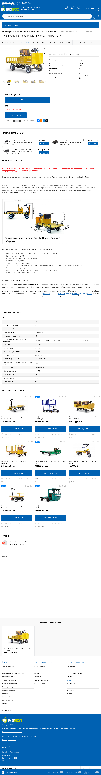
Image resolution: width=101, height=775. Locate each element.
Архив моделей (6, 708)
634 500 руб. (50, 465)
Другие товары (84, 340)
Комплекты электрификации (10, 668)
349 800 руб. (16, 465)
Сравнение (55, 772)
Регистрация (28, 2)
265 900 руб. (10, 650)
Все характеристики (84, 60)
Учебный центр (71, 681)
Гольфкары (5, 691)
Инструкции (37, 674)
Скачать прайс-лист (40, 664)
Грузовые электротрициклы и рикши (13, 671)
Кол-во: (9, 121)
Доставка (69, 685)
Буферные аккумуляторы (9, 681)
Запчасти (5, 701)
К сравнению (6, 432)
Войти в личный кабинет (12, 2)
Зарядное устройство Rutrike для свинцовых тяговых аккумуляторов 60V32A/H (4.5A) (70, 142)
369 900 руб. (50, 421)
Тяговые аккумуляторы (9, 678)
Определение (14, 5)
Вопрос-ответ (70, 688)
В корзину (44, 144)
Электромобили (7, 695)
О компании (70, 668)
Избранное (73, 772)
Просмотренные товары (50, 620)
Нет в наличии (29, 121)
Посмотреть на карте (9, 738)
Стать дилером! (16, 116)
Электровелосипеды (8, 664)
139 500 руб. (84, 465)
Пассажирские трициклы (9, 674)
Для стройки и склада (8, 688)
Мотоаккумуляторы (8, 685)
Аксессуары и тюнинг (8, 705)
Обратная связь (9, 772)
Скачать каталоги (39, 681)
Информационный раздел (74, 671)
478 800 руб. (50, 509)
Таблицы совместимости (41, 678)
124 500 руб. (16, 509)
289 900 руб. (84, 421)
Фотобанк (37, 671)
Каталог (69, 678)
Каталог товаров (50, 25)
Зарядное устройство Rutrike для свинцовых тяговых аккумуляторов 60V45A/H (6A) (22, 152)
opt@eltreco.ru (13, 750)
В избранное (5, 436)
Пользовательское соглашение (12, 730)
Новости (69, 674)
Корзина (91, 772)
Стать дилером (71, 664)
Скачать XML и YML (40, 668)
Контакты (69, 691)
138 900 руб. (16, 421)
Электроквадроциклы (8, 698)
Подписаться (27, 100)
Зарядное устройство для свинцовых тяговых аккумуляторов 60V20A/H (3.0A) (22, 142)
